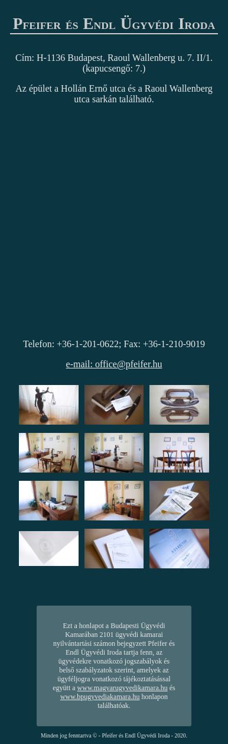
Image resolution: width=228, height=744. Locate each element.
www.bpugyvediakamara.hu (100, 697)
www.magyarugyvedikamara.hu (122, 688)
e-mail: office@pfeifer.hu (114, 364)
